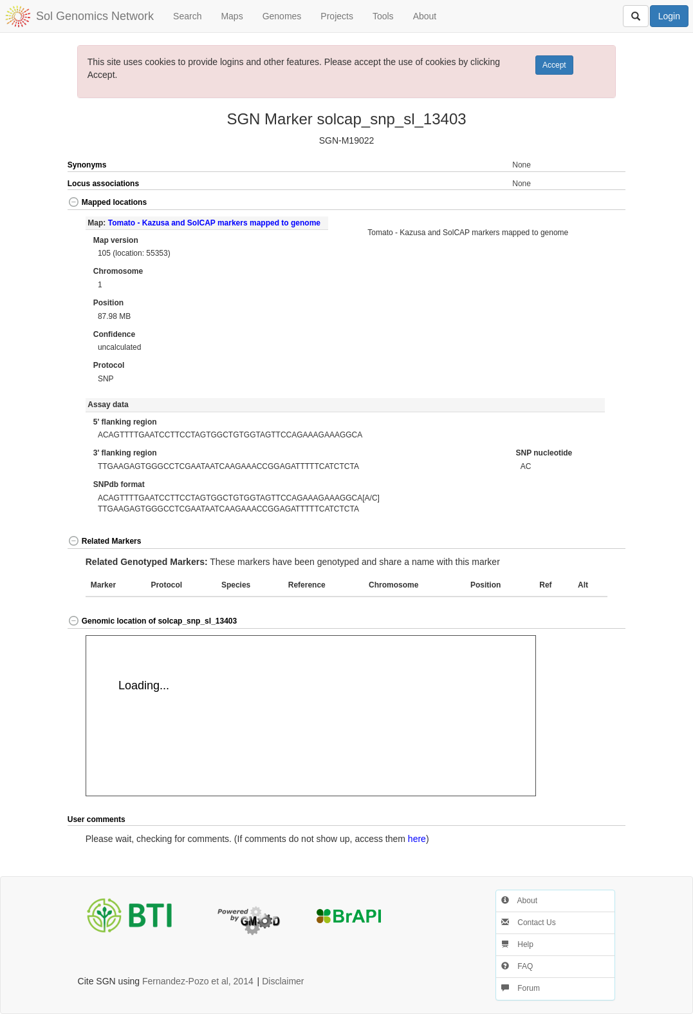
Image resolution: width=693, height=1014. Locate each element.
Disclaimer (283, 981)
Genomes (282, 16)
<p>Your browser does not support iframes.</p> (311, 715)
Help (517, 944)
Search (187, 16)
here (417, 839)
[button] (598, 203)
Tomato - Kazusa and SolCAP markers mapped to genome (214, 222)
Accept (554, 65)
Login (669, 16)
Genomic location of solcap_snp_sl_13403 (152, 621)
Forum (520, 988)
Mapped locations (107, 202)
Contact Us (528, 922)
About (425, 16)
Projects (336, 16)
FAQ (517, 966)
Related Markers (105, 541)
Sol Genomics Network (95, 16)
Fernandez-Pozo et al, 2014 (198, 981)
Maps (232, 16)
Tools (383, 16)
